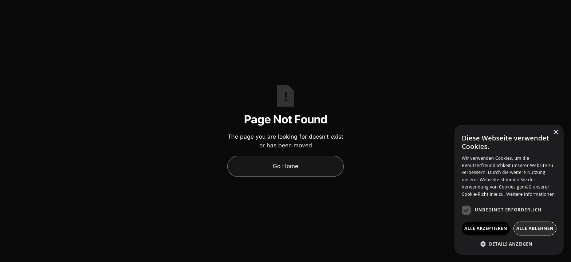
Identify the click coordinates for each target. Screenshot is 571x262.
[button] (509, 243)
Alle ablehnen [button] (535, 228)
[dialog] (509, 190)
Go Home (285, 166)
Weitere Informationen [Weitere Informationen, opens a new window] (530, 194)
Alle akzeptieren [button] (485, 228)
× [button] (555, 132)
